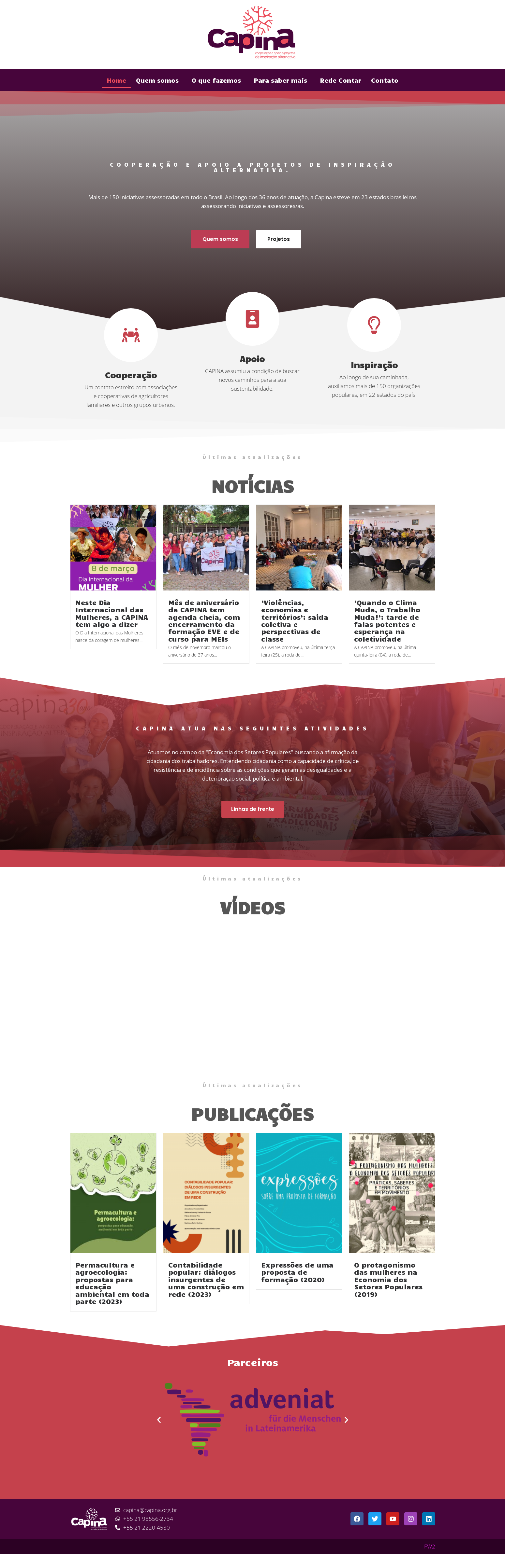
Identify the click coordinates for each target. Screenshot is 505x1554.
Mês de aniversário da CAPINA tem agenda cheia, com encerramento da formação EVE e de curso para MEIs (204, 620)
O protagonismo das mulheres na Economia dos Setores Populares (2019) (388, 1279)
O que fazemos (216, 80)
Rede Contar (340, 80)
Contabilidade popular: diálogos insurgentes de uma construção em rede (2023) (206, 1279)
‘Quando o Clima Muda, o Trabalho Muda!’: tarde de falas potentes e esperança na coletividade (387, 620)
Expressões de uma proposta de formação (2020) (297, 1271)
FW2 (429, 1546)
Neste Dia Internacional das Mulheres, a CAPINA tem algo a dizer (111, 613)
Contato (384, 80)
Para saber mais (280, 80)
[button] (159, 1420)
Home (116, 80)
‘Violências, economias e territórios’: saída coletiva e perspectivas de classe (294, 620)
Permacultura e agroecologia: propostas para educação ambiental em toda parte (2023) (112, 1282)
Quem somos (157, 80)
